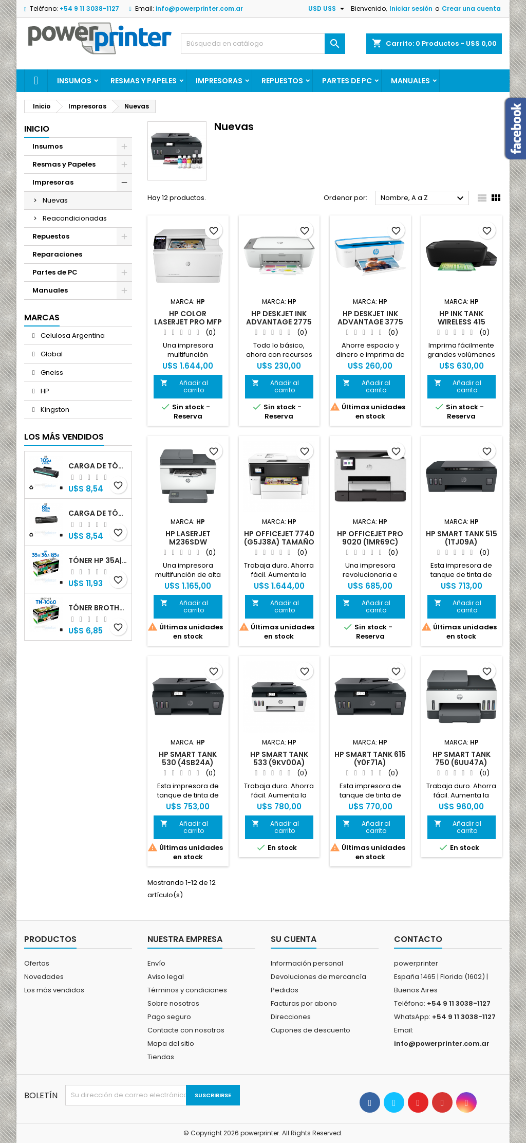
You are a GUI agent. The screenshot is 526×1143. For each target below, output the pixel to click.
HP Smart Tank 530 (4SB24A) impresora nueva (188, 762)
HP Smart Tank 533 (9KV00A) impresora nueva (279, 762)
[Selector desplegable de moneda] (327, 8)
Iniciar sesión (411, 8)
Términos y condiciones (187, 990)
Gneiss (51, 372)
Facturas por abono (304, 1003)
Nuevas (55, 200)
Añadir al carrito (184, 386)
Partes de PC (347, 81)
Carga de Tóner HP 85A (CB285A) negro (97, 513)
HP (44, 391)
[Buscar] (263, 43)
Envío (156, 963)
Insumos (74, 81)
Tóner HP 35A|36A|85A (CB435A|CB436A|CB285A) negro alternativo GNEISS (97, 560)
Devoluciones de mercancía (318, 977)
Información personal (307, 963)
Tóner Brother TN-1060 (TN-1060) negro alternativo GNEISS (97, 608)
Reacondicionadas (75, 218)
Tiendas (160, 1057)
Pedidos (284, 990)
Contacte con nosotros (185, 1030)
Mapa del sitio (170, 1043)
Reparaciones (57, 254)
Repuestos (282, 81)
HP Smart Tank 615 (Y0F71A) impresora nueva (370, 762)
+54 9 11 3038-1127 (89, 8)
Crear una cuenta (471, 8)
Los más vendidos (64, 437)
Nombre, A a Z (423, 198)
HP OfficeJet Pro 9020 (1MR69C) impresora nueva (370, 542)
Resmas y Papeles (143, 81)
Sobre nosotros (173, 1003)
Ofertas (36, 963)
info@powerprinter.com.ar (199, 8)
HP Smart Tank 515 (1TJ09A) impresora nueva (461, 542)
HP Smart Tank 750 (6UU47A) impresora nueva (461, 762)
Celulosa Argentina (72, 335)
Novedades (44, 977)
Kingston (54, 409)
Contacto (418, 939)
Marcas (42, 317)
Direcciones (291, 1017)
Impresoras (219, 81)
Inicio (36, 129)
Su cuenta (293, 939)
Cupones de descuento (310, 1030)
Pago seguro (169, 1017)
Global (51, 354)
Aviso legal (165, 977)
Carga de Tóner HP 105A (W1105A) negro (97, 466)
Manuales (410, 81)
